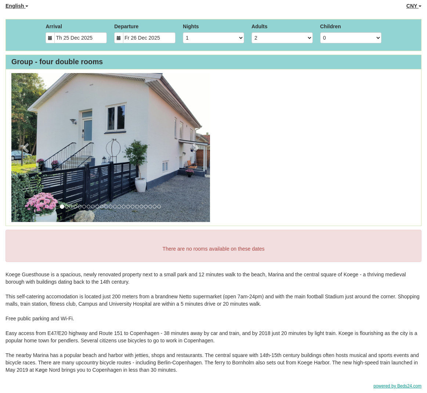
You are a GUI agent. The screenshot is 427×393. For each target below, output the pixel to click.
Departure (126, 26)
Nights (191, 26)
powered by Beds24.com (397, 386)
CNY (413, 6)
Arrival (54, 26)
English (17, 6)
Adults (260, 26)
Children (330, 26)
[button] (26, 147)
